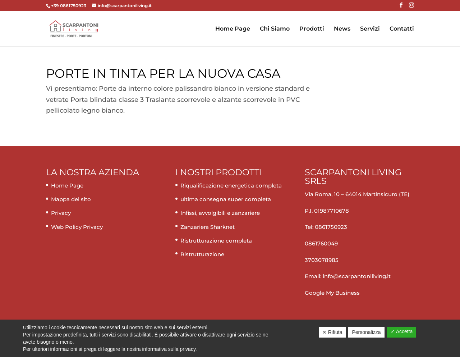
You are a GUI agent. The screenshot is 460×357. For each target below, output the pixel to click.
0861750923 (331, 226)
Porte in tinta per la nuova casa (163, 73)
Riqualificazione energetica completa (231, 185)
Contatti (402, 29)
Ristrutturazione (202, 254)
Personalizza (366, 332)
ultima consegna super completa (225, 199)
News (342, 29)
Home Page (232, 29)
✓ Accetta (402, 331)
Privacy (61, 212)
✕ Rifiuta (332, 332)
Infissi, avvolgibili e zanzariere (220, 212)
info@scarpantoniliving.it (356, 276)
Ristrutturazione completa (216, 240)
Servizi (370, 29)
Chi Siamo (275, 29)
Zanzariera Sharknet (207, 226)
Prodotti (311, 29)
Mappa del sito (71, 199)
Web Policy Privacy (77, 226)
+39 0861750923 (69, 5)
